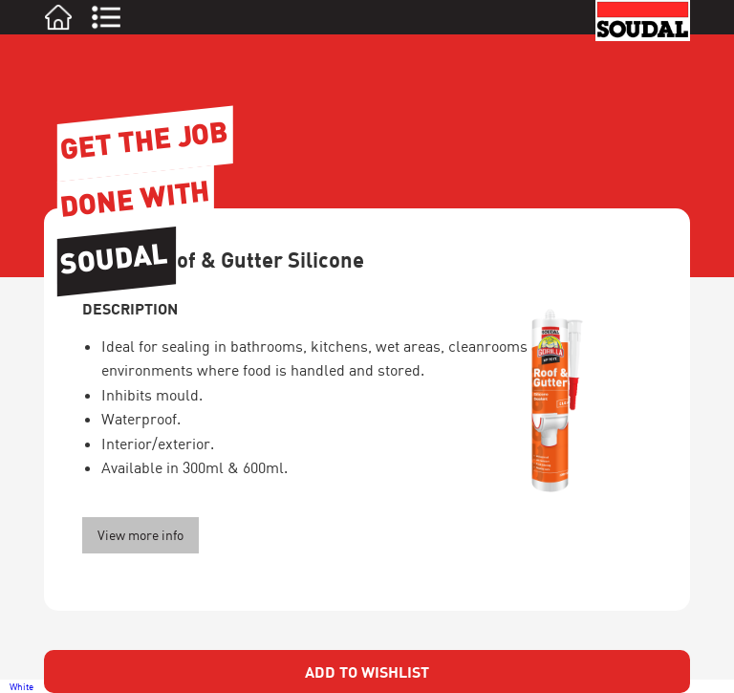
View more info (140, 535)
